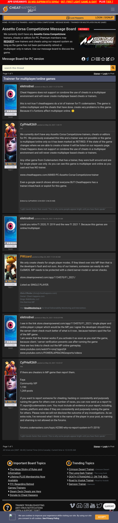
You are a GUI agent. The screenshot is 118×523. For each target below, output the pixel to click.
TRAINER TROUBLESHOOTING (29, 505)
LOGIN (98, 17)
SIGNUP (108, 17)
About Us (90, 516)
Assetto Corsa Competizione (49, 34)
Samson (91, 484)
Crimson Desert (102, 469)
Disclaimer (57, 516)
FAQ (48, 516)
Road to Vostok (102, 480)
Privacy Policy (70, 516)
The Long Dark (100, 473)
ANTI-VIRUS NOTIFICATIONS (29, 508)
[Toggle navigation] (113, 9)
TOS (81, 516)
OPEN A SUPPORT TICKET (27, 510)
